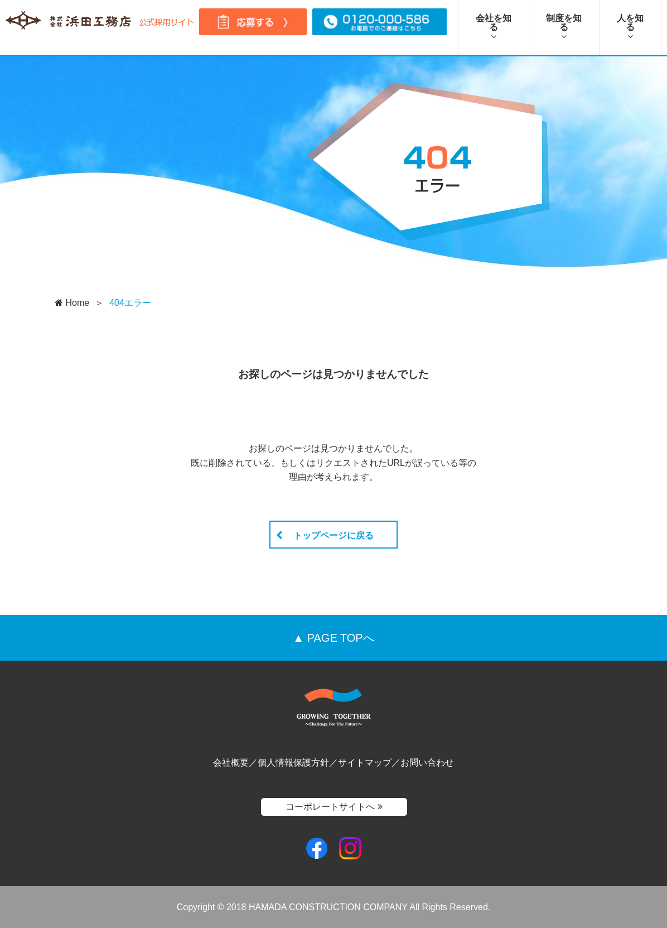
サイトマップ (365, 762)
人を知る (630, 27)
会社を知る (493, 27)
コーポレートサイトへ (334, 806)
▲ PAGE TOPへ (333, 638)
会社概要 (231, 762)
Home (72, 302)
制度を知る (564, 27)
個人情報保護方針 (293, 762)
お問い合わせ (427, 762)
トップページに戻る (325, 535)
